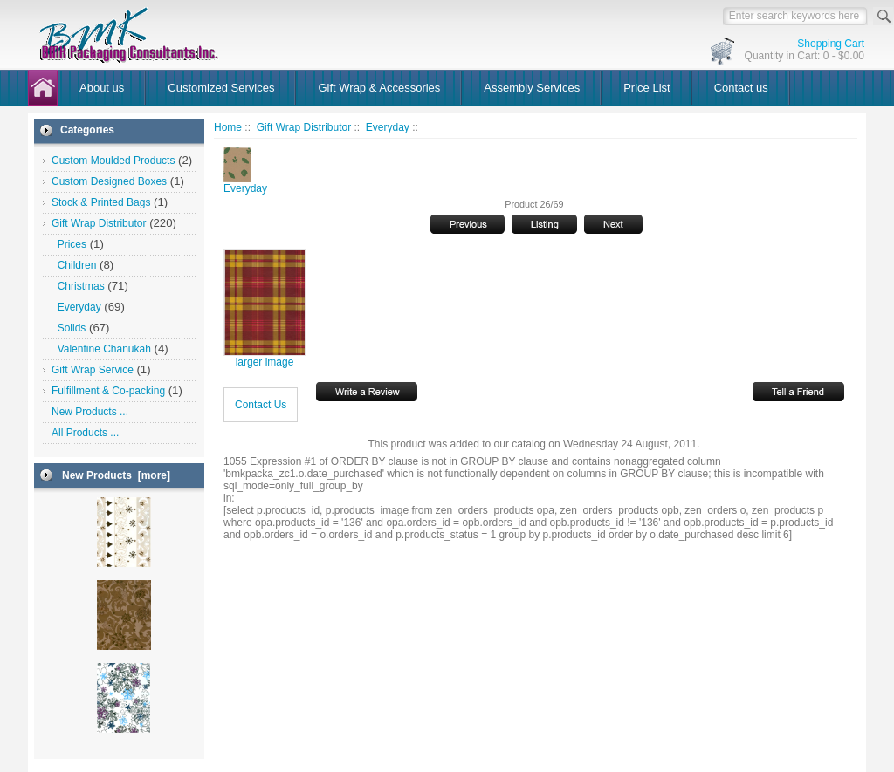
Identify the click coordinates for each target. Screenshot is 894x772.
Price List (646, 87)
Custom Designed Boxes (109, 181)
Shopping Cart (830, 44)
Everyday (387, 127)
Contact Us (260, 405)
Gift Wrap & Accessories (379, 87)
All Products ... (85, 433)
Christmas (78, 286)
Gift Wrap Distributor (304, 127)
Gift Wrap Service (93, 370)
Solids (69, 328)
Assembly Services (532, 87)
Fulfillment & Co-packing (108, 391)
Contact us (741, 87)
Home (228, 127)
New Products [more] (116, 475)
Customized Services (221, 87)
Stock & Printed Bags (101, 202)
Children (74, 265)
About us (101, 87)
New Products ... (90, 412)
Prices (69, 244)
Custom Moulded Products (113, 160)
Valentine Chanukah (101, 349)
